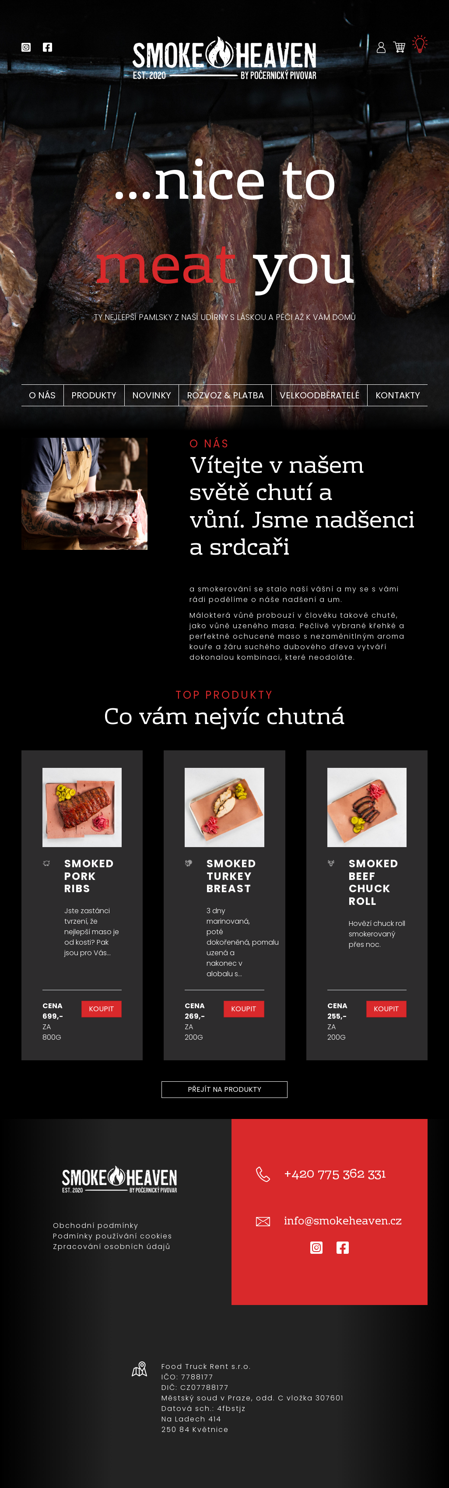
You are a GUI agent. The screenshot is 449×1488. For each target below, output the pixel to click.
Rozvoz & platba (225, 395)
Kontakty (397, 395)
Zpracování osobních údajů (112, 1247)
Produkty (93, 395)
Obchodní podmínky (96, 1226)
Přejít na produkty (224, 1089)
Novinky (151, 395)
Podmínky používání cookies (112, 1236)
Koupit (101, 1009)
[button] (381, 47)
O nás (42, 395)
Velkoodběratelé (320, 395)
